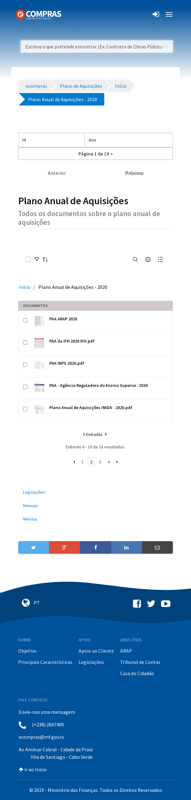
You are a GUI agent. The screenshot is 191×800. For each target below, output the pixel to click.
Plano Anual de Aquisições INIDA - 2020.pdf (90, 407)
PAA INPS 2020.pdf (66, 363)
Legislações (91, 662)
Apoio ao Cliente (96, 651)
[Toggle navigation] (70, 14)
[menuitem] (95, 492)
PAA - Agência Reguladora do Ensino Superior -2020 (98, 385)
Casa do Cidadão (137, 673)
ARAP (126, 651)
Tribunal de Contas (140, 662)
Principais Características (45, 662)
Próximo (134, 173)
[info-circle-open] (148, 259)
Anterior (57, 173)
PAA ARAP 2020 (63, 319)
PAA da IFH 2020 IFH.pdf (72, 341)
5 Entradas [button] (95, 434)
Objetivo (27, 651)
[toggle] (36, 259)
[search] (135, 259)
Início (25, 287)
